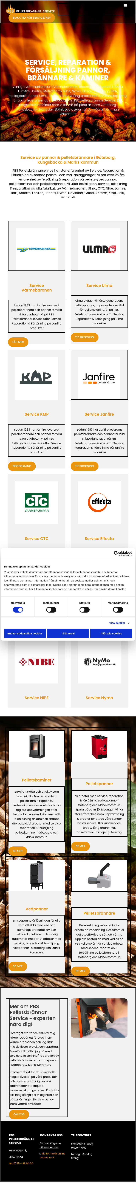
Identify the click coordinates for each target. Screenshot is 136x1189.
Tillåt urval (68, 633)
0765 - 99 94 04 (23, 1163)
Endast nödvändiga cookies (24, 633)
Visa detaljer (117, 622)
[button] (94, 6)
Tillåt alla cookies (111, 633)
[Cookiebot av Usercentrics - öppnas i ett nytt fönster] (116, 553)
